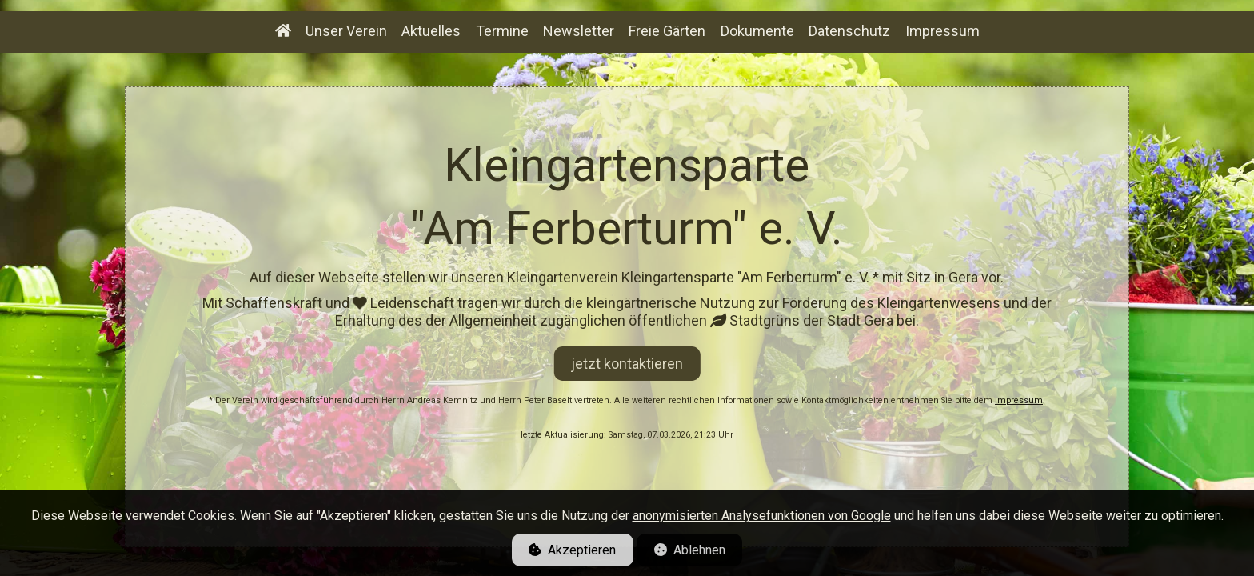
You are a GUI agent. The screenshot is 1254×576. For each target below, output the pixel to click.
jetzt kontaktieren (627, 363)
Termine (502, 30)
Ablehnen (689, 550)
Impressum (1019, 400)
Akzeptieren (572, 550)
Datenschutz (849, 30)
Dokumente (757, 30)
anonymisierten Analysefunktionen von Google (762, 515)
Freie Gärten (667, 30)
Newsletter (578, 30)
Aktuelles (431, 30)
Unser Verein (346, 30)
